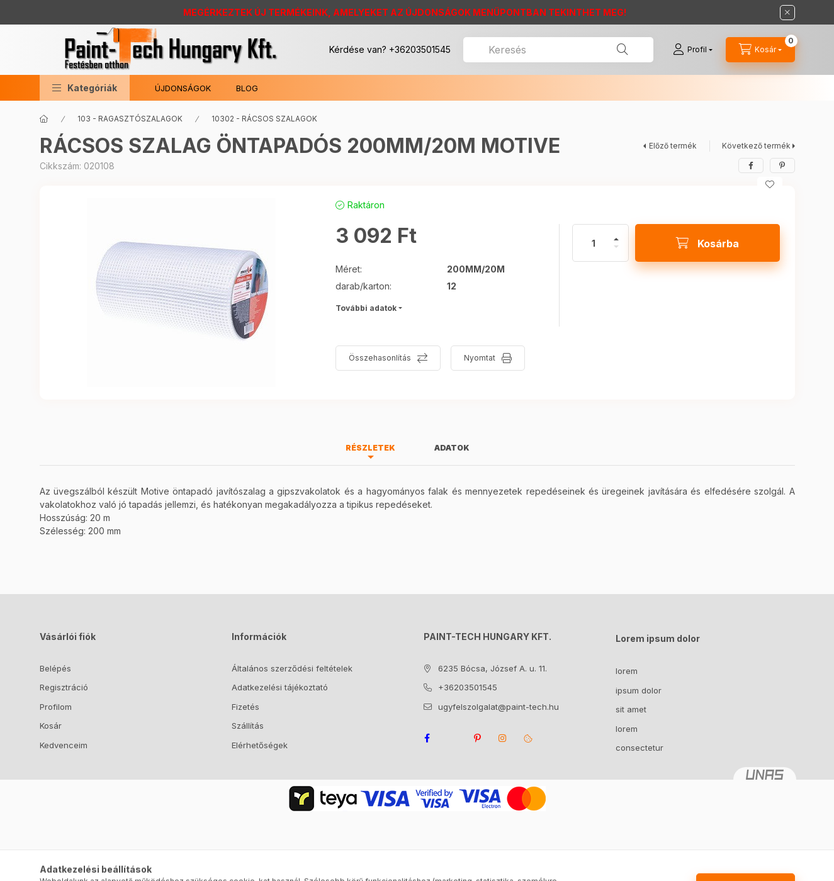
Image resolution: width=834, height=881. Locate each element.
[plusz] (616, 234)
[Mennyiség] (593, 243)
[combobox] (558, 49)
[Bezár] (787, 12)
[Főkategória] (44, 119)
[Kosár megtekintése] (760, 49)
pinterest (477, 738)
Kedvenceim (63, 745)
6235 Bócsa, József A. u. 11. (492, 668)
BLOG (247, 88)
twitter (452, 738)
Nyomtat (479, 357)
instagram (503, 738)
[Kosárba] (707, 243)
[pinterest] (782, 165)
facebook (427, 738)
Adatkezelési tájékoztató (280, 687)
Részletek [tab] (370, 447)
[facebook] (751, 165)
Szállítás (248, 726)
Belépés (55, 668)
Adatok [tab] (452, 447)
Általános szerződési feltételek (292, 668)
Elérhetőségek (260, 745)
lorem (627, 671)
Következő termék (756, 145)
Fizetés (245, 707)
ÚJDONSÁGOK (183, 88)
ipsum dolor (639, 690)
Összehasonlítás (380, 357)
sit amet (631, 709)
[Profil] (693, 49)
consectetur (639, 748)
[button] (85, 88)
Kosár (51, 726)
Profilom (56, 707)
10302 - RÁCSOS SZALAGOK (264, 118)
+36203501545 (420, 49)
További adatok (366, 308)
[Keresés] (622, 50)
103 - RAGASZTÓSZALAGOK (130, 118)
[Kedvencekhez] (769, 184)
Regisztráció (64, 687)
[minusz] (616, 252)
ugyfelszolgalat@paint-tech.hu (498, 707)
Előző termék (673, 145)
